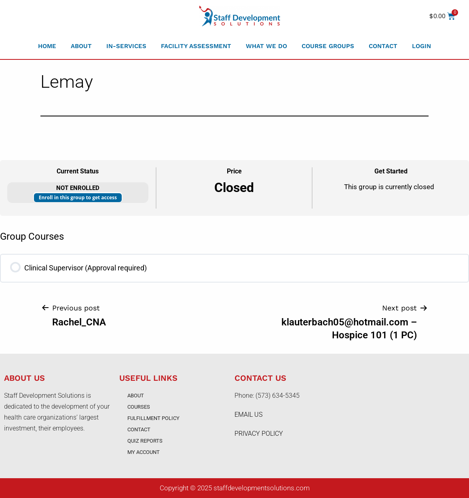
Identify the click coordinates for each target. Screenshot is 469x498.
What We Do (266, 46)
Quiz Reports (145, 441)
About (81, 46)
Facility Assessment (196, 46)
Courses (138, 407)
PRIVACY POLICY (258, 433)
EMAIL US (248, 414)
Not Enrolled (77, 188)
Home (47, 46)
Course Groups (328, 46)
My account (143, 452)
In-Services (126, 46)
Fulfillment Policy (153, 418)
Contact (383, 46)
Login (421, 46)
